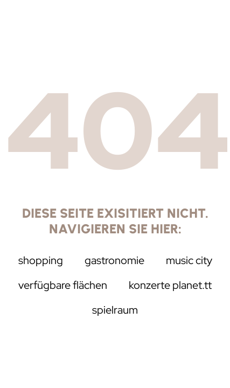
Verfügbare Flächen (62, 285)
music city (189, 260)
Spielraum (115, 310)
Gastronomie (114, 260)
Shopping (40, 260)
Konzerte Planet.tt (170, 285)
